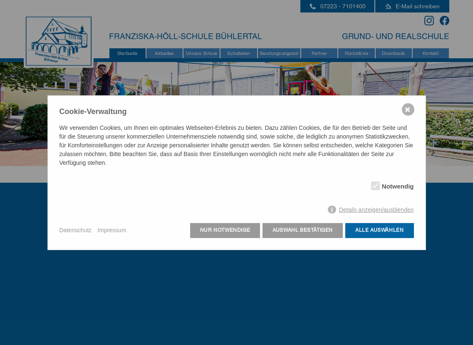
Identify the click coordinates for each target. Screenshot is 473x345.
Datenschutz (75, 230)
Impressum (111, 230)
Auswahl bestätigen (302, 230)
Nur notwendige (225, 230)
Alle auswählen (379, 230)
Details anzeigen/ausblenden (376, 209)
